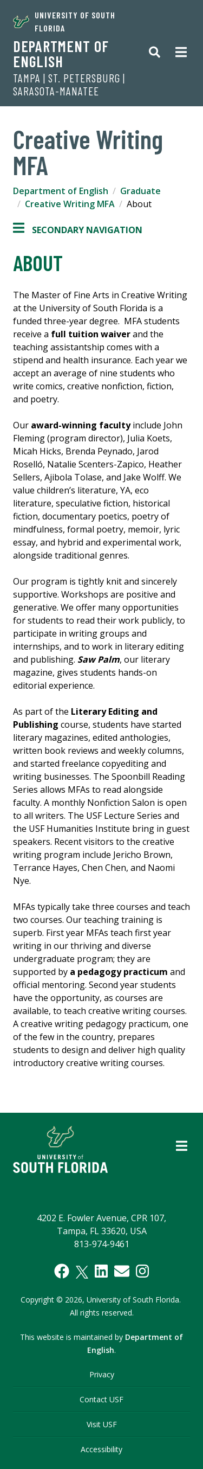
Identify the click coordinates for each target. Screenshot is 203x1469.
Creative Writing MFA (70, 204)
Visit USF (102, 1424)
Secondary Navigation (77, 229)
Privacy (101, 1374)
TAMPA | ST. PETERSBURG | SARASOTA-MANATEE (69, 85)
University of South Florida (64, 21)
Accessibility (101, 1449)
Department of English (61, 54)
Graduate (140, 191)
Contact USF (101, 1399)
